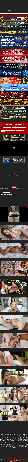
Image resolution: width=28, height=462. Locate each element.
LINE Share (17, 175)
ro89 (12, 130)
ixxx (19, 130)
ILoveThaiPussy (2, 131)
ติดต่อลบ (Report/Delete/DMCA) (7, 457)
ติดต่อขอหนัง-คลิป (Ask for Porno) (16, 457)
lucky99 (4, 194)
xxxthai (4, 130)
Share (10, 175)
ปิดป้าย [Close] (2, 23)
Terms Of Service (22, 457)
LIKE (14, 173)
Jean (23, 130)
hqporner (21, 130)
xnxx (7, 130)
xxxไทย (2, 130)
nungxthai (17, 130)
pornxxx (14, 130)
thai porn (10, 130)
